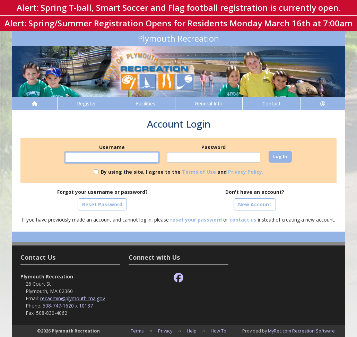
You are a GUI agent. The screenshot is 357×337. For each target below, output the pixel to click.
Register (86, 103)
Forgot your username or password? (102, 192)
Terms (137, 331)
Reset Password (102, 204)
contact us (242, 219)
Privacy (165, 331)
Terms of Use (199, 171)
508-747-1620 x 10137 (68, 305)
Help (192, 331)
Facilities (145, 103)
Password (213, 147)
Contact (271, 103)
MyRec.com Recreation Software (301, 331)
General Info (209, 103)
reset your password (196, 219)
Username (112, 147)
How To (218, 331)
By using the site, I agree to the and (182, 171)
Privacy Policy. (245, 171)
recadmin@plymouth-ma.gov (72, 298)
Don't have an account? (254, 192)
